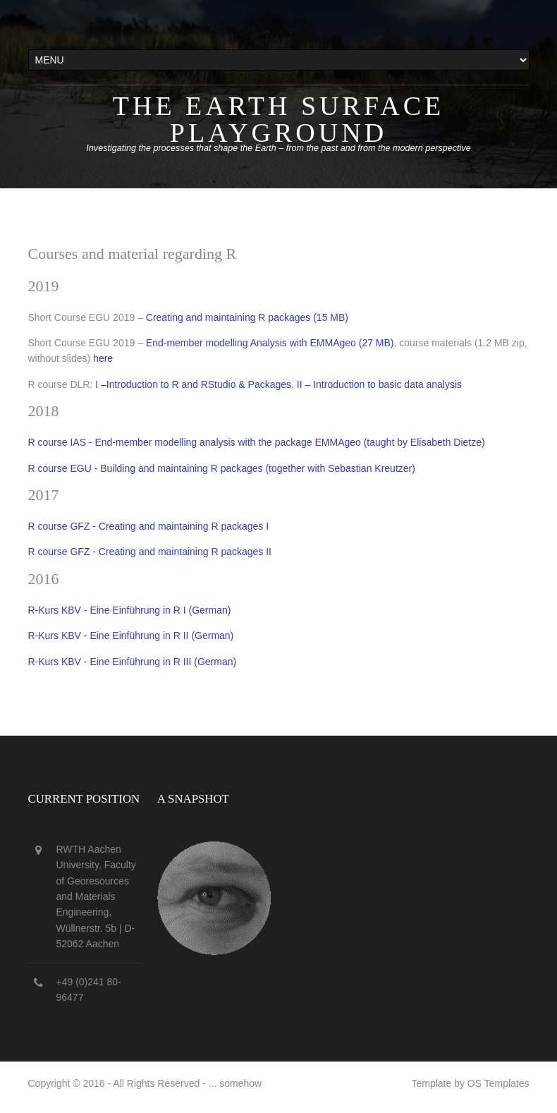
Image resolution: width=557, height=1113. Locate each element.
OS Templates (498, 1083)
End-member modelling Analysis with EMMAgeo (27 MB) (270, 342)
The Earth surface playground (278, 119)
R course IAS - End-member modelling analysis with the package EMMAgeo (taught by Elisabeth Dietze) (256, 442)
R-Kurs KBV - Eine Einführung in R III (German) (132, 661)
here (103, 358)
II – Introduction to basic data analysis (379, 384)
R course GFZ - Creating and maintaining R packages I (148, 526)
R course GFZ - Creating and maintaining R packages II (150, 551)
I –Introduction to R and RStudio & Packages (193, 384)
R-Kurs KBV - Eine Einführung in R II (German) (131, 635)
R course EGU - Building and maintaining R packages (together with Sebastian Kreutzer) (221, 468)
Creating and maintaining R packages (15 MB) (247, 317)
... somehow (235, 1083)
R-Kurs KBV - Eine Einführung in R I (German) (129, 610)
